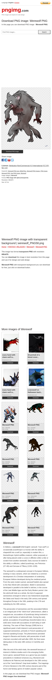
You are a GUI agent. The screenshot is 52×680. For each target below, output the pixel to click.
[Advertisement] (26, 62)
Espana (17, 2)
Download (10, 363)
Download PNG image (12, 151)
